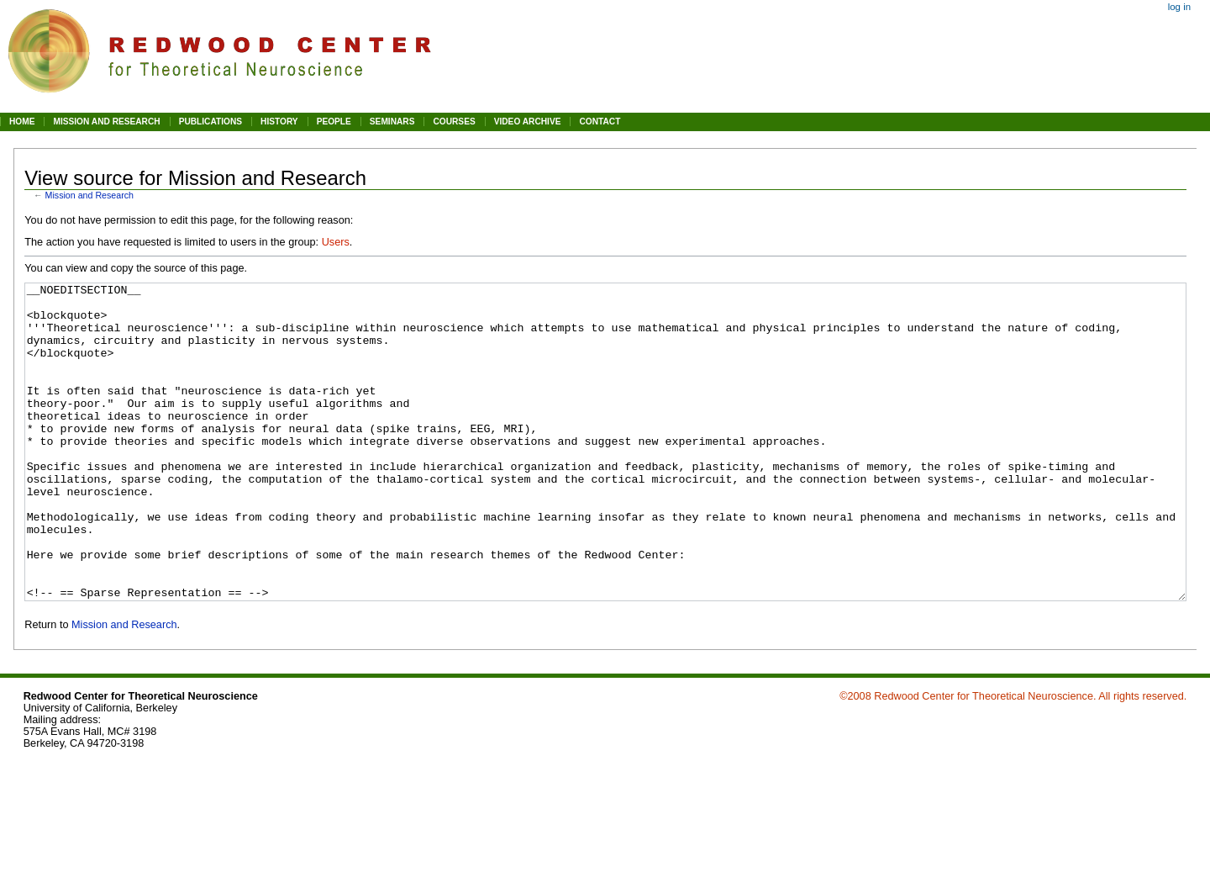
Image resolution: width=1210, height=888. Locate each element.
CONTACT (599, 121)
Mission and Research (89, 195)
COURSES (454, 121)
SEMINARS (392, 121)
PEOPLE (334, 121)
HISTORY (279, 121)
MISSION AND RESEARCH (106, 121)
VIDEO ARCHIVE (527, 121)
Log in (1179, 7)
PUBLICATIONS (210, 121)
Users (336, 242)
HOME (21, 121)
